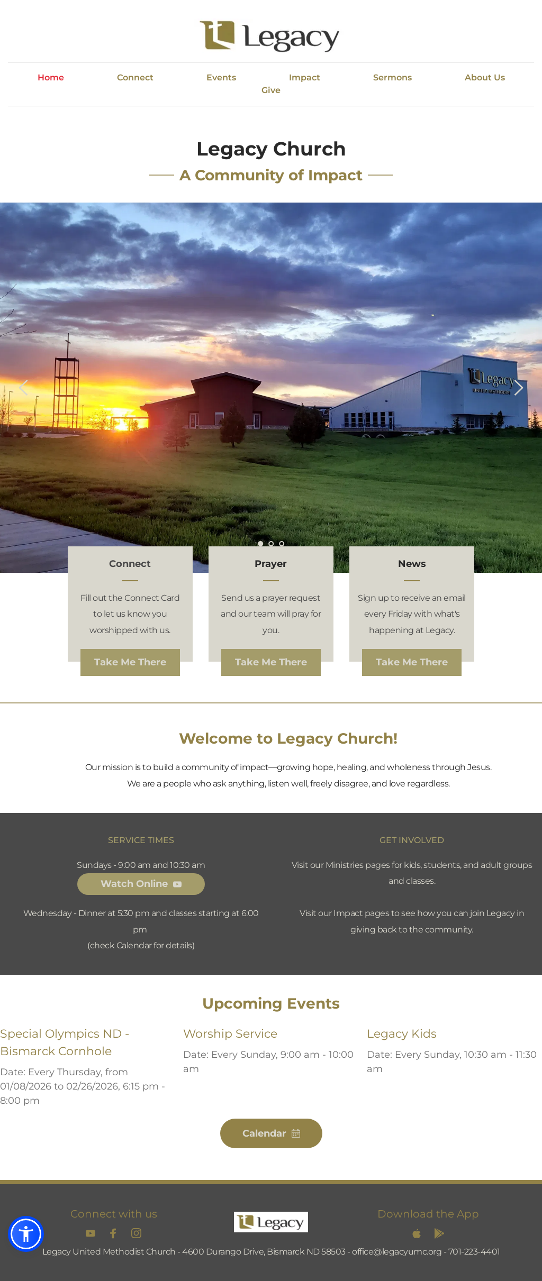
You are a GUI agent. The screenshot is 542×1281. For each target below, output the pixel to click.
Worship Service (230, 1034)
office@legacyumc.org (396, 1252)
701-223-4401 (474, 1252)
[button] (26, 1234)
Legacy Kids (402, 1034)
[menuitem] (51, 77)
